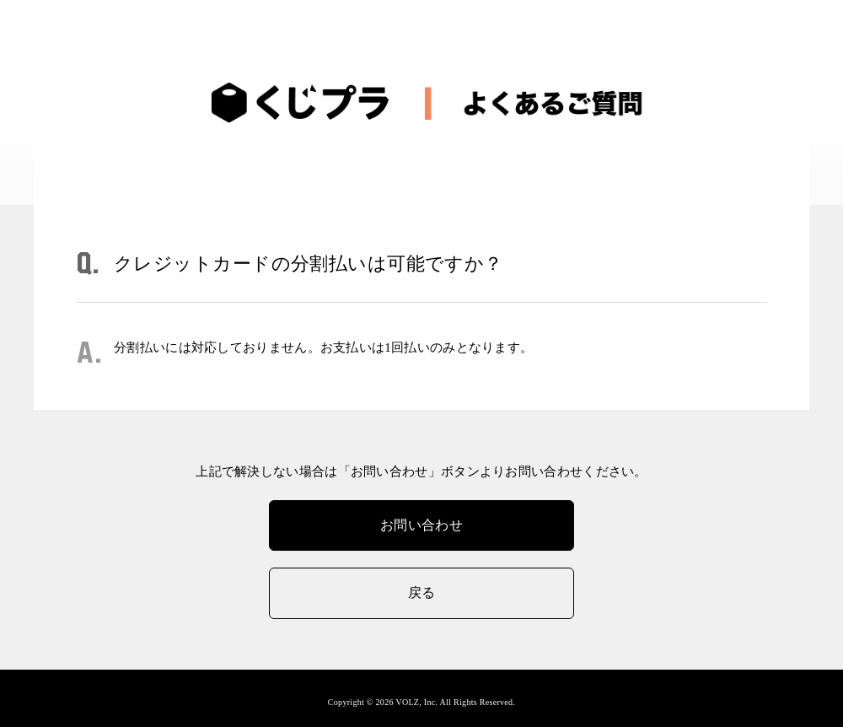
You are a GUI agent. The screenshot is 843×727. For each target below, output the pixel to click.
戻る (422, 592)
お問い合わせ (421, 525)
